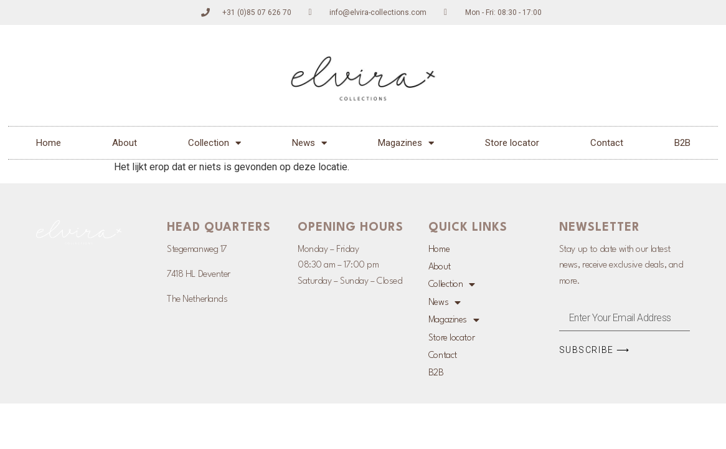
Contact (606, 142)
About (124, 142)
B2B (682, 142)
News (309, 143)
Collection (214, 143)
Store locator (512, 142)
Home (48, 142)
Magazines (406, 143)
